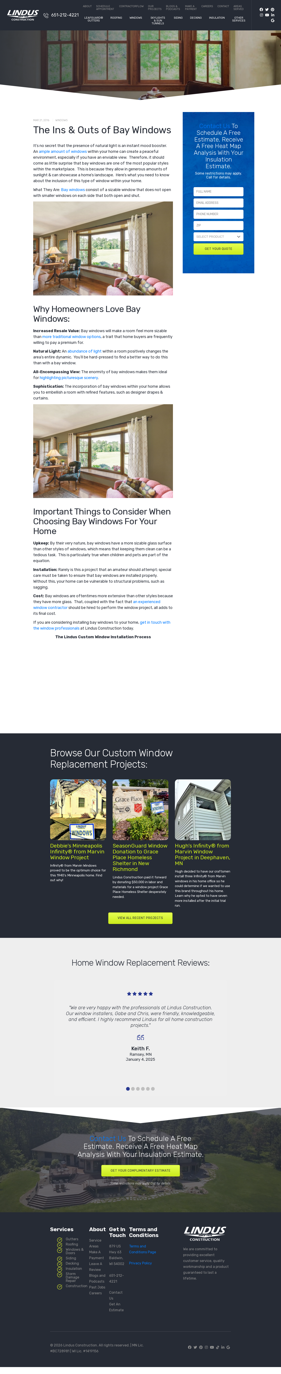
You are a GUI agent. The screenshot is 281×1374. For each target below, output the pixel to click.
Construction (76, 1290)
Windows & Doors (75, 1256)
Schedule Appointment (105, 7)
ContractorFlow (131, 6)
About (87, 6)
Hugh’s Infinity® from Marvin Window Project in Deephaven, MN (202, 857)
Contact (223, 6)
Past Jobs (97, 1292)
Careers (207, 6)
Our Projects (155, 7)
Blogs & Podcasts (173, 7)
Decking (196, 17)
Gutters (72, 1244)
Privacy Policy (140, 1268)
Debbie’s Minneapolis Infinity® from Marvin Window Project (77, 854)
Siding (178, 17)
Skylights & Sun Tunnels (158, 20)
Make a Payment (191, 7)
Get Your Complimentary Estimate (141, 1174)
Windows (136, 17)
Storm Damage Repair (72, 1281)
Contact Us (215, 126)
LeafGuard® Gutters (93, 19)
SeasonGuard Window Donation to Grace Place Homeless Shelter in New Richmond (140, 860)
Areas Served (238, 7)
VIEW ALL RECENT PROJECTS (140, 920)
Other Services (238, 19)
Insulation (217, 17)
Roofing (116, 17)
